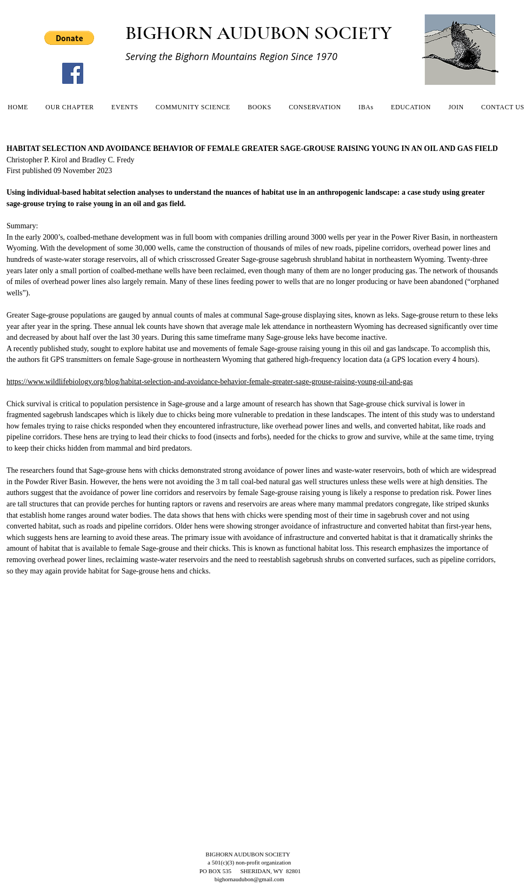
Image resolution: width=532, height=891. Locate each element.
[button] (69, 38)
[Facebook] (72, 73)
